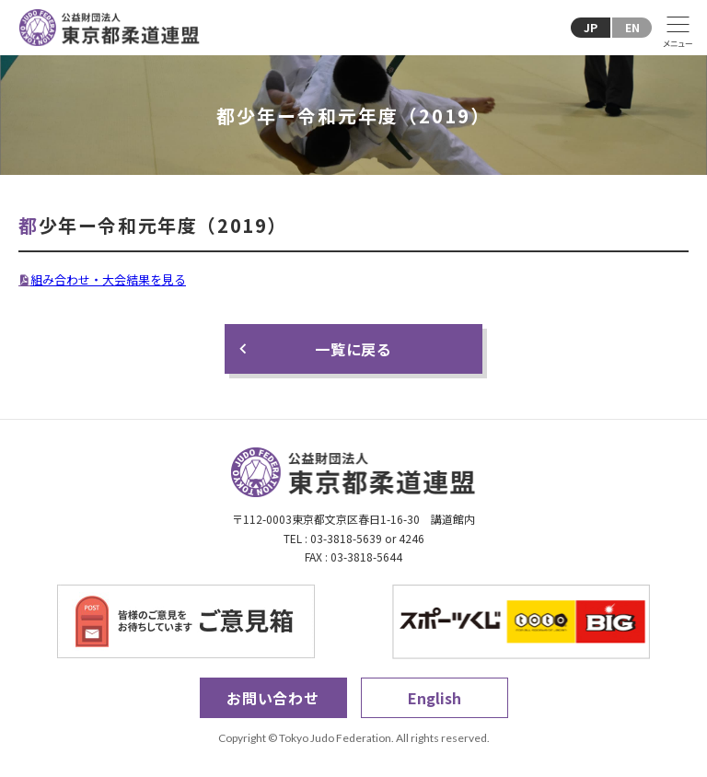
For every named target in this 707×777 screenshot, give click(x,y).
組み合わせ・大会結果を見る (108, 279)
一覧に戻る (353, 349)
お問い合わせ (272, 698)
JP (590, 27)
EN (632, 27)
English (434, 698)
